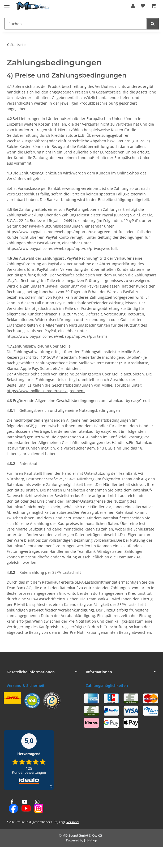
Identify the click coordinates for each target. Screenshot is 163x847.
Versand (72, 822)
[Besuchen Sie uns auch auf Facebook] (12, 806)
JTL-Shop (90, 840)
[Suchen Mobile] (75, 23)
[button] (133, 6)
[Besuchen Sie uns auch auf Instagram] (37, 806)
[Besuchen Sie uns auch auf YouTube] (24, 806)
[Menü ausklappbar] (7, 3)
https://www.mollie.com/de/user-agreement (46, 390)
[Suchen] (153, 23)
